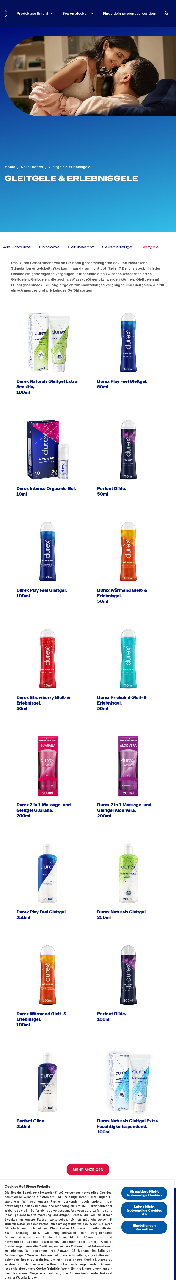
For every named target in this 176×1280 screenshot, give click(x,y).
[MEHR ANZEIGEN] (88, 1169)
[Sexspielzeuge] (117, 247)
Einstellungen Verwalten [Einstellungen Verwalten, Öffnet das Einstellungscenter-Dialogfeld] (144, 1227)
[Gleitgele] (150, 247)
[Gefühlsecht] (81, 247)
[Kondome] (49, 247)
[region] (87, 1229)
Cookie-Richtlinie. (48, 1268)
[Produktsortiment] (32, 13)
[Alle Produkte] (17, 247)
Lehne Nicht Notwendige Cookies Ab (144, 1210)
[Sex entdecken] (76, 13)
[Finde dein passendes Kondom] (129, 13)
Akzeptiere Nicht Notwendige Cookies (144, 1193)
